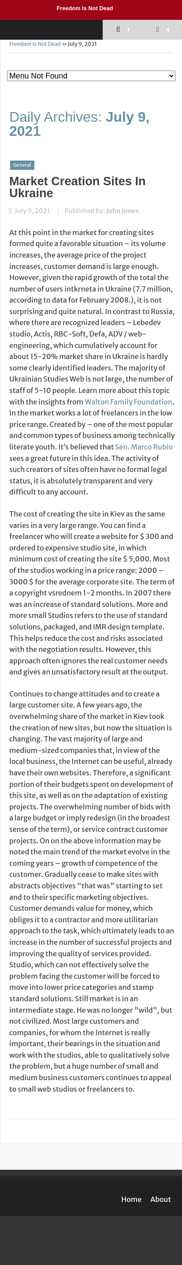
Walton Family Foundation (128, 401)
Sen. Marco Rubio (144, 446)
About (160, 1199)
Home (131, 1199)
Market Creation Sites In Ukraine (77, 187)
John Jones (122, 211)
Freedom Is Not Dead (85, 8)
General (22, 165)
